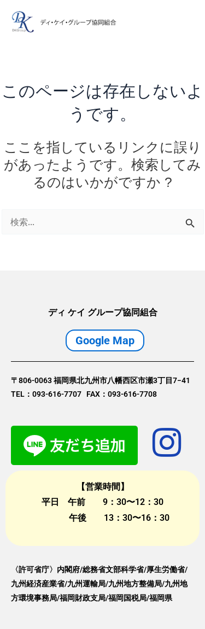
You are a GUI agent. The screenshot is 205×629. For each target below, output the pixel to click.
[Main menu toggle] (181, 22)
